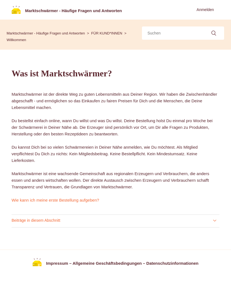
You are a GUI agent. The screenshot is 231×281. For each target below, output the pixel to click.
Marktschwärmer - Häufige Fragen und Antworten (46, 33)
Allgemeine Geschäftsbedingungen (107, 263)
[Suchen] (183, 33)
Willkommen (16, 40)
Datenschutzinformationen (172, 263)
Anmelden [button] (205, 9)
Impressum (57, 263)
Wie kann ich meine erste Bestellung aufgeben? (55, 200)
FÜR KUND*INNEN (106, 33)
